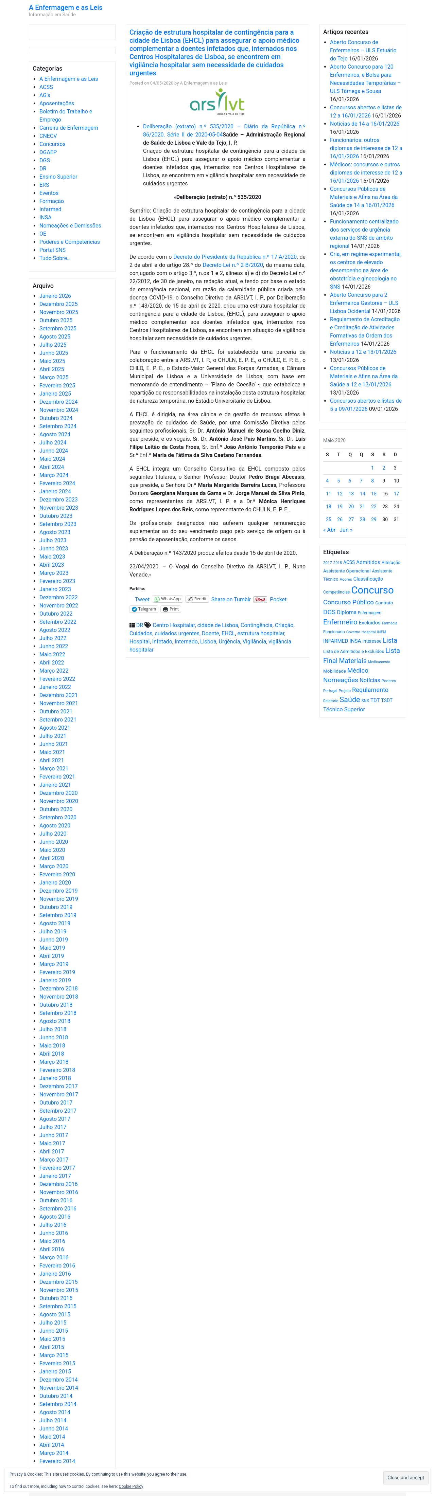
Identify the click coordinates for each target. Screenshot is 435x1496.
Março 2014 (53, 1453)
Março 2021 (53, 768)
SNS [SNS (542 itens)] (365, 700)
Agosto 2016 (54, 1217)
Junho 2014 (53, 1428)
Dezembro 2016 (58, 1184)
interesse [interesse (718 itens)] (372, 641)
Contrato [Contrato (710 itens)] (384, 602)
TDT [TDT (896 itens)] (375, 700)
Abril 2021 (51, 760)
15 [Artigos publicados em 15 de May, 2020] (374, 493)
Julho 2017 (52, 1127)
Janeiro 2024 (55, 491)
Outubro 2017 (55, 1102)
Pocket (278, 599)
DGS (44, 160)
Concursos (52, 144)
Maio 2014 (52, 1437)
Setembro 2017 (57, 1111)
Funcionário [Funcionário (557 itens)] (334, 632)
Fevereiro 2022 (57, 679)
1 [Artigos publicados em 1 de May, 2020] (372, 468)
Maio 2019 (52, 948)
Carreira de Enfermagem (68, 128)
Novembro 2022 (58, 605)
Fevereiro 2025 (57, 385)
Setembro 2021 (57, 719)
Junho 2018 (53, 1037)
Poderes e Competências (69, 242)
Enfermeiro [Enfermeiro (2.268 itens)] (340, 622)
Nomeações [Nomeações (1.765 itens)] (340, 680)
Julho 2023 (52, 540)
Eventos (48, 193)
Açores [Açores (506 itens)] (346, 579)
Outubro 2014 (55, 1396)
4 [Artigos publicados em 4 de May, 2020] (327, 481)
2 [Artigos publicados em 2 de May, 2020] (383, 468)
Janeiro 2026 (55, 296)
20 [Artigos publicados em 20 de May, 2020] (351, 506)
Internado (186, 641)
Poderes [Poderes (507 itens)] (389, 680)
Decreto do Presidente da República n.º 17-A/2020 (235, 257)
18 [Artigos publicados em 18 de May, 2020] (328, 506)
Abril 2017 (51, 1151)
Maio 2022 (52, 654)
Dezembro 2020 (58, 793)
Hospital (139, 641)
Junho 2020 (53, 842)
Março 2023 (53, 573)
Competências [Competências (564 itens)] (336, 592)
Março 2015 (53, 1355)
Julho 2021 (52, 736)
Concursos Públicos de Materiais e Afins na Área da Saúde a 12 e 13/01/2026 (364, 376)
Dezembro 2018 (58, 988)
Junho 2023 (53, 548)
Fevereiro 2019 (57, 972)
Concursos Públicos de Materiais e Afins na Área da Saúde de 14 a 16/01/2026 (364, 197)
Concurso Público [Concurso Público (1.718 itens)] (348, 602)
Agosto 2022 (54, 630)
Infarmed (50, 209)
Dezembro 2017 (58, 1086)
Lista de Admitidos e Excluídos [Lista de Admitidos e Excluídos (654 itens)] (353, 651)
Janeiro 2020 (55, 882)
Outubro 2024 (55, 418)
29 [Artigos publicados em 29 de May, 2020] (374, 519)
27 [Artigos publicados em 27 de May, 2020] (351, 519)
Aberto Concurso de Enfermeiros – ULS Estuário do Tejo (363, 50)
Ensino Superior (58, 177)
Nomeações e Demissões (70, 225)
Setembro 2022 (57, 622)
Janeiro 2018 (55, 1078)
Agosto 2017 (54, 1119)
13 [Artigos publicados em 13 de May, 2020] (351, 493)
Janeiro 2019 (55, 980)
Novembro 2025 (58, 312)
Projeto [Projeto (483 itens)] (344, 691)
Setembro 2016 (57, 1208)
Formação (51, 201)
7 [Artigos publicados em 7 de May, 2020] (361, 481)
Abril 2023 (51, 565)
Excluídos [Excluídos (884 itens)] (370, 623)
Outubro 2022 (55, 613)
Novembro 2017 (58, 1094)
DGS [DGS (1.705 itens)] (329, 612)
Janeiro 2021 (55, 785)
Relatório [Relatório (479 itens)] (330, 701)
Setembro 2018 (57, 1013)
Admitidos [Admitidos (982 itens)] (368, 562)
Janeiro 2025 (55, 393)
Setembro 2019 (57, 915)
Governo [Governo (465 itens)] (353, 632)
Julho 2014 (52, 1420)
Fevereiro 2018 (57, 1070)
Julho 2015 (52, 1322)
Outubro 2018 (55, 1005)
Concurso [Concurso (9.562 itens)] (372, 590)
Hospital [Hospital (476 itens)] (369, 632)
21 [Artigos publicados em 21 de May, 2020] (362, 506)
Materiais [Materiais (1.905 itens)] (352, 661)
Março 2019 (53, 964)
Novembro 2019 (58, 899)
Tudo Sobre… (55, 258)
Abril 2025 (51, 369)
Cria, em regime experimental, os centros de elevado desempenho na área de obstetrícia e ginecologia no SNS (366, 270)
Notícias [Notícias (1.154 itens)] (370, 680)
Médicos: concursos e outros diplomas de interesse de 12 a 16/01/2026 (366, 172)
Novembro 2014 (58, 1388)
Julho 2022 (52, 638)
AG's (44, 95)
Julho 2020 (52, 834)
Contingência (257, 625)
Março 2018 (53, 1062)
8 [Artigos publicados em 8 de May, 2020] (372, 481)
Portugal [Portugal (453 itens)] (330, 691)
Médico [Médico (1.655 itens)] (357, 670)
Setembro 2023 (57, 524)
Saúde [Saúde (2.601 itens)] (350, 699)
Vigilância (254, 641)
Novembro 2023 (58, 508)
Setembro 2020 (57, 817)
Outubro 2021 (55, 711)
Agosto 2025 (54, 336)
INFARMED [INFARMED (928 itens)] (335, 641)
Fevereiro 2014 (57, 1461)
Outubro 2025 (55, 320)
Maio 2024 (52, 459)
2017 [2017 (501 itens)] (327, 562)
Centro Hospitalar (174, 625)
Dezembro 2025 (58, 304)
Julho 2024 (52, 442)
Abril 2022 (51, 662)
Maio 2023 (52, 556)
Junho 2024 (53, 451)
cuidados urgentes (177, 633)
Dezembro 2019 (58, 891)
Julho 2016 (52, 1225)
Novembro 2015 (58, 1290)
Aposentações (56, 103)
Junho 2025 (53, 353)
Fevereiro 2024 (57, 483)
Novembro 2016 (58, 1192)
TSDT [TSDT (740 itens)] (387, 700)
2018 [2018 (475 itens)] (337, 563)
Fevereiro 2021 (57, 776)
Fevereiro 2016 (57, 1265)
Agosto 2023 (54, 532)
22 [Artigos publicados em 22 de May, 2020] (374, 506)
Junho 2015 (53, 1331)
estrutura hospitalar (261, 633)
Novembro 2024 (58, 410)
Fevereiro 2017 (57, 1168)
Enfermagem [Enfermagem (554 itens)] (369, 612)
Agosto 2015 (54, 1314)
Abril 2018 (51, 1054)
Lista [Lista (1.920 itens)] (390, 640)
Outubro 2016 (55, 1200)
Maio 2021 (52, 752)
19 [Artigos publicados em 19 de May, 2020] (340, 506)
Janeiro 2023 (55, 589)
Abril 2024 (51, 467)
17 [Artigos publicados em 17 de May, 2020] (396, 493)
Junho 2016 (53, 1233)
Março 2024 (53, 475)
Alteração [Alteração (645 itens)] (391, 562)
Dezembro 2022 (58, 597)
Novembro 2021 (58, 703)
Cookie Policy (131, 1486)
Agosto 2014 (54, 1412)
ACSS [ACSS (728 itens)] (349, 562)
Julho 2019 (52, 931)
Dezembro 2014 (58, 1379)
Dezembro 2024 (58, 402)
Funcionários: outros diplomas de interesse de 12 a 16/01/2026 (366, 148)
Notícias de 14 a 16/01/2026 (364, 124)
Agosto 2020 (54, 825)
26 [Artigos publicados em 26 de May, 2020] (340, 519)
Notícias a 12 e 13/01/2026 (363, 352)
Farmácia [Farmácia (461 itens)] (389, 623)
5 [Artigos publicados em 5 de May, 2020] (338, 481)
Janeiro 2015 (55, 1371)
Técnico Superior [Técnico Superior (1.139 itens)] (344, 709)
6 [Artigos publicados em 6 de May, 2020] (350, 481)
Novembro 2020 (58, 801)
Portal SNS (52, 250)
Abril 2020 (51, 858)
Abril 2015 (51, 1347)
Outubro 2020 (55, 809)
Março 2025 (53, 377)
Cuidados (140, 633)
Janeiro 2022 (55, 687)
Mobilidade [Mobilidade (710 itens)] (334, 671)
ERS (44, 185)
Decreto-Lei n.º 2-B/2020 (233, 265)
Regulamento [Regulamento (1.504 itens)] (370, 689)
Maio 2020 (52, 850)
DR (42, 168)
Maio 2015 (52, 1339)
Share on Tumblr (231, 599)
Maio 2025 (52, 361)
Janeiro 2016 (55, 1274)
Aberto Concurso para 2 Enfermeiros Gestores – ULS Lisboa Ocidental (364, 303)
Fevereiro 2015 (57, 1363)
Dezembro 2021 (58, 695)
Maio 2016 (52, 1241)
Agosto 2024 (54, 434)
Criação (284, 625)
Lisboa (208, 641)
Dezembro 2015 (58, 1282)
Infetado (162, 641)
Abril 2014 (51, 1445)
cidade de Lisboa (217, 625)
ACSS (46, 87)
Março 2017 (53, 1159)
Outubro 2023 (55, 516)
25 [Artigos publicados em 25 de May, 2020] (328, 519)
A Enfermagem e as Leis (66, 7)
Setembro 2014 (57, 1404)
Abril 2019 (51, 956)
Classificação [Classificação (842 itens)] (368, 579)
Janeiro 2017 (55, 1176)
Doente (210, 633)
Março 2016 (53, 1257)
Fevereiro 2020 (57, 874)
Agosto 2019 (54, 923)
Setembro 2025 (57, 328)
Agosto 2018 (54, 1021)
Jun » (346, 530)
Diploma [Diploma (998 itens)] (346, 612)
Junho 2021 (53, 744)
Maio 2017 (52, 1143)
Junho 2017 (53, 1135)
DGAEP (48, 152)
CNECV (48, 136)
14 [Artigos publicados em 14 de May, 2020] (362, 493)
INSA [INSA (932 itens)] (355, 641)
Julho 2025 (52, 345)
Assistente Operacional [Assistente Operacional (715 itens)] (347, 570)
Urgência (229, 641)
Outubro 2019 (55, 907)
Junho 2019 (53, 939)
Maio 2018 (52, 1045)
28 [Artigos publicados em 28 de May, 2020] (362, 519)
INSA (45, 217)
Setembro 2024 (57, 426)
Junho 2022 (53, 646)
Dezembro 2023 (58, 499)
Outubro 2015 (55, 1298)
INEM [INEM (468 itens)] (381, 632)
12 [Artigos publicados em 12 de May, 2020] (340, 493)
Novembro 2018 (58, 996)
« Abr (329, 530)
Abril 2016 (51, 1249)
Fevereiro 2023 (57, 581)
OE (42, 234)
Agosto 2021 (54, 728)
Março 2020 (53, 866)
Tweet (142, 599)
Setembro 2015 (57, 1306)
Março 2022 (53, 671)
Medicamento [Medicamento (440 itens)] (379, 662)
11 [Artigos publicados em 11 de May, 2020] (328, 493)
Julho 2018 (52, 1029)
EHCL (228, 633)
